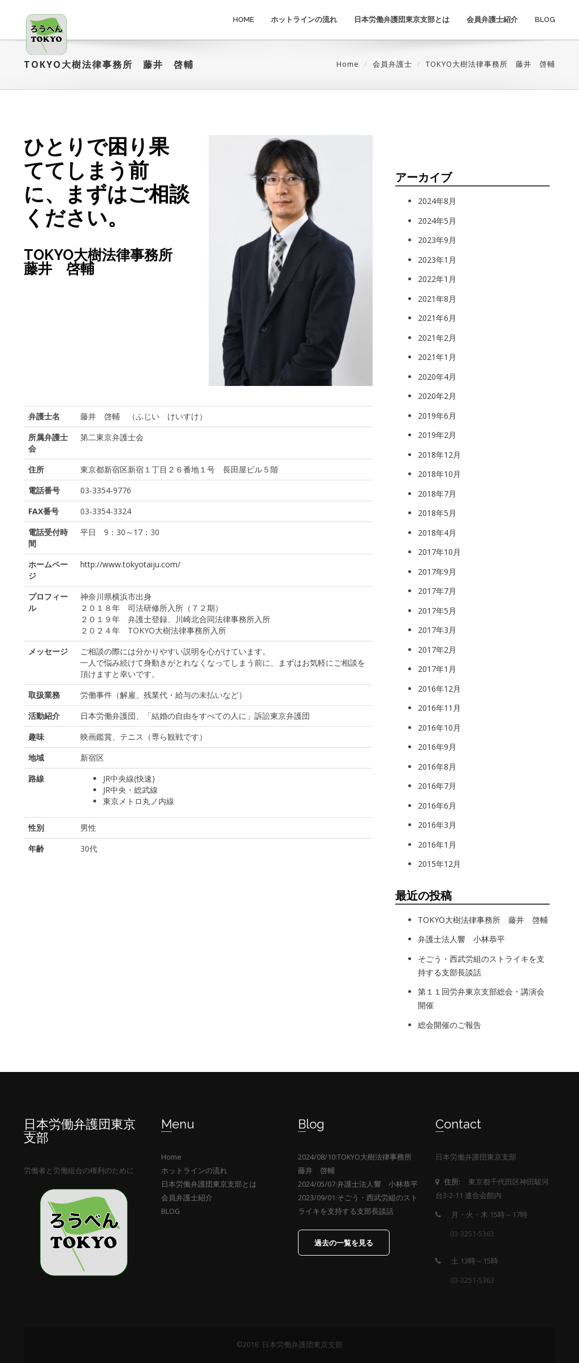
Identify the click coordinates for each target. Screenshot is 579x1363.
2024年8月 (437, 201)
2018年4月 (437, 532)
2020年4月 (437, 376)
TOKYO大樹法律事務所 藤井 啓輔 (483, 919)
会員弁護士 (392, 64)
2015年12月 (439, 863)
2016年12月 (439, 688)
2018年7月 (437, 493)
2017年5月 (437, 610)
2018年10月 (439, 473)
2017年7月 (437, 590)
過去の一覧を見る (343, 1243)
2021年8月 (437, 298)
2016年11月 (439, 707)
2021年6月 (437, 317)
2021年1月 (437, 356)
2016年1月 (437, 844)
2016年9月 (437, 746)
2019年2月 (437, 434)
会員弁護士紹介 (492, 19)
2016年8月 (437, 766)
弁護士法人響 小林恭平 (461, 939)
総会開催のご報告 (449, 1024)
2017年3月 (437, 629)
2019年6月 (437, 415)
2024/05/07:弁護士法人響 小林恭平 (358, 1184)
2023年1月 (437, 259)
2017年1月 (437, 668)
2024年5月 (437, 220)
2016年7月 (437, 785)
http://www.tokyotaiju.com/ (130, 564)
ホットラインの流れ (304, 19)
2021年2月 (437, 337)
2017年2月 (437, 649)
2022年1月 (437, 279)
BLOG (545, 19)
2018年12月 (439, 454)
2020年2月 (437, 395)
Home (243, 19)
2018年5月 (437, 512)
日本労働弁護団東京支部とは (402, 19)
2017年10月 (439, 551)
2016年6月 (437, 805)
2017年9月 (437, 571)
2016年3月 (437, 824)
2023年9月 (437, 240)
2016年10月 (439, 727)
